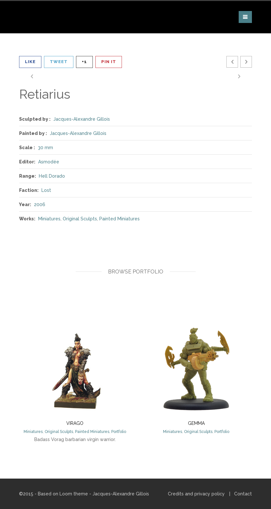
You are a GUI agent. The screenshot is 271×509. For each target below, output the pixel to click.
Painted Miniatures (119, 218)
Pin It (108, 61)
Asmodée (48, 161)
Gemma (196, 423)
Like (30, 61)
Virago (74, 423)
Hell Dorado (52, 176)
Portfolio (118, 431)
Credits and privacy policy (196, 493)
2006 (39, 204)
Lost (46, 190)
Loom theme (74, 493)
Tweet (59, 61)
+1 (84, 61)
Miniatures (49, 218)
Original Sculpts (80, 218)
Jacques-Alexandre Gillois (81, 119)
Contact (243, 493)
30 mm (45, 147)
